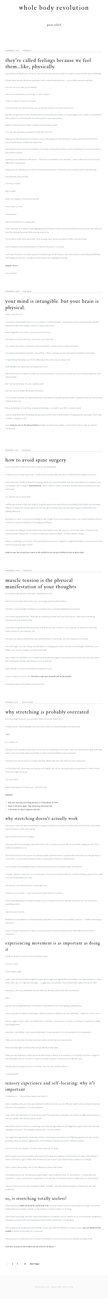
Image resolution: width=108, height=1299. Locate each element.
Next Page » (35, 1264)
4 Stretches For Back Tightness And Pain (24, 809)
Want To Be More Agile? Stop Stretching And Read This (30, 806)
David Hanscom (35, 485)
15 (26, 1264)
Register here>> (12, 265)
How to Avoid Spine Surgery (35, 460)
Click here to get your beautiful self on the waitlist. (51, 676)
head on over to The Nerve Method (24, 425)
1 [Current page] (8, 1264)
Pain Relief (27, 50)
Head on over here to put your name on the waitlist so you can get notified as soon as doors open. (44, 552)
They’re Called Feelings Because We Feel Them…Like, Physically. (48, 63)
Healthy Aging (27, 702)
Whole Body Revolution (54, 8)
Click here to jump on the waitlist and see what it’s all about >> (30, 1246)
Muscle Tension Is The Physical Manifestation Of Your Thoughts (40, 583)
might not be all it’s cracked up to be (34, 1205)
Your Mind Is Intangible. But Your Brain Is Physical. (52, 304)
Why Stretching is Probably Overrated (47, 712)
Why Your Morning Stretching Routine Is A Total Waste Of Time (33, 802)
